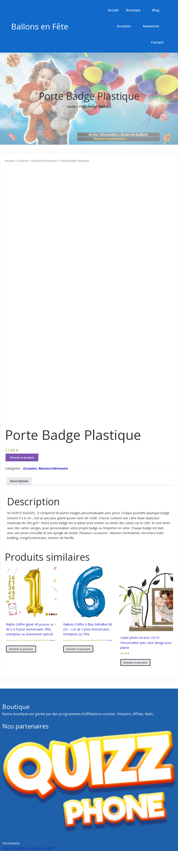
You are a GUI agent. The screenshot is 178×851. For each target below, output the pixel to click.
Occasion (23, 144)
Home (71, 90)
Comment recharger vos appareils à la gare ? (123, 810)
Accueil (9, 144)
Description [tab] (19, 527)
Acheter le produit (22, 503)
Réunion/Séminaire (44, 144)
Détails (52, 686)
